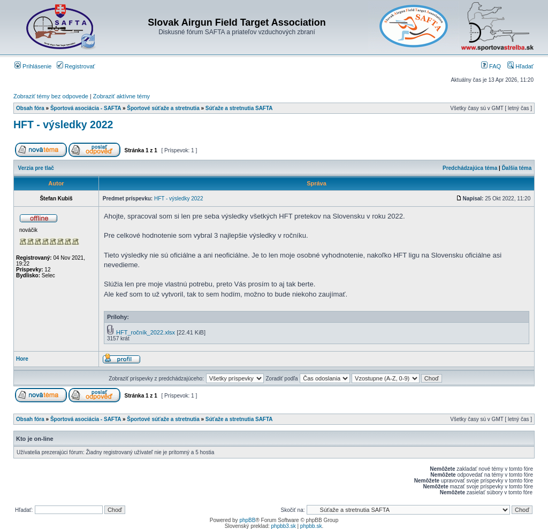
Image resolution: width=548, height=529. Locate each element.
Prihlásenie (32, 66)
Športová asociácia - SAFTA (85, 108)
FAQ (491, 66)
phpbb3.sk (283, 526)
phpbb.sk (311, 526)
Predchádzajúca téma (470, 168)
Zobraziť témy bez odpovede (50, 96)
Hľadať (520, 66)
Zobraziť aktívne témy (121, 96)
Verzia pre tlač (36, 168)
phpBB (247, 520)
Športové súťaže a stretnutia (163, 108)
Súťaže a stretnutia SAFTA (239, 108)
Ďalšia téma (517, 168)
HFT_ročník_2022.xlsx (145, 332)
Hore (22, 359)
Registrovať (76, 66)
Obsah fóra (30, 108)
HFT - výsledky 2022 (63, 124)
